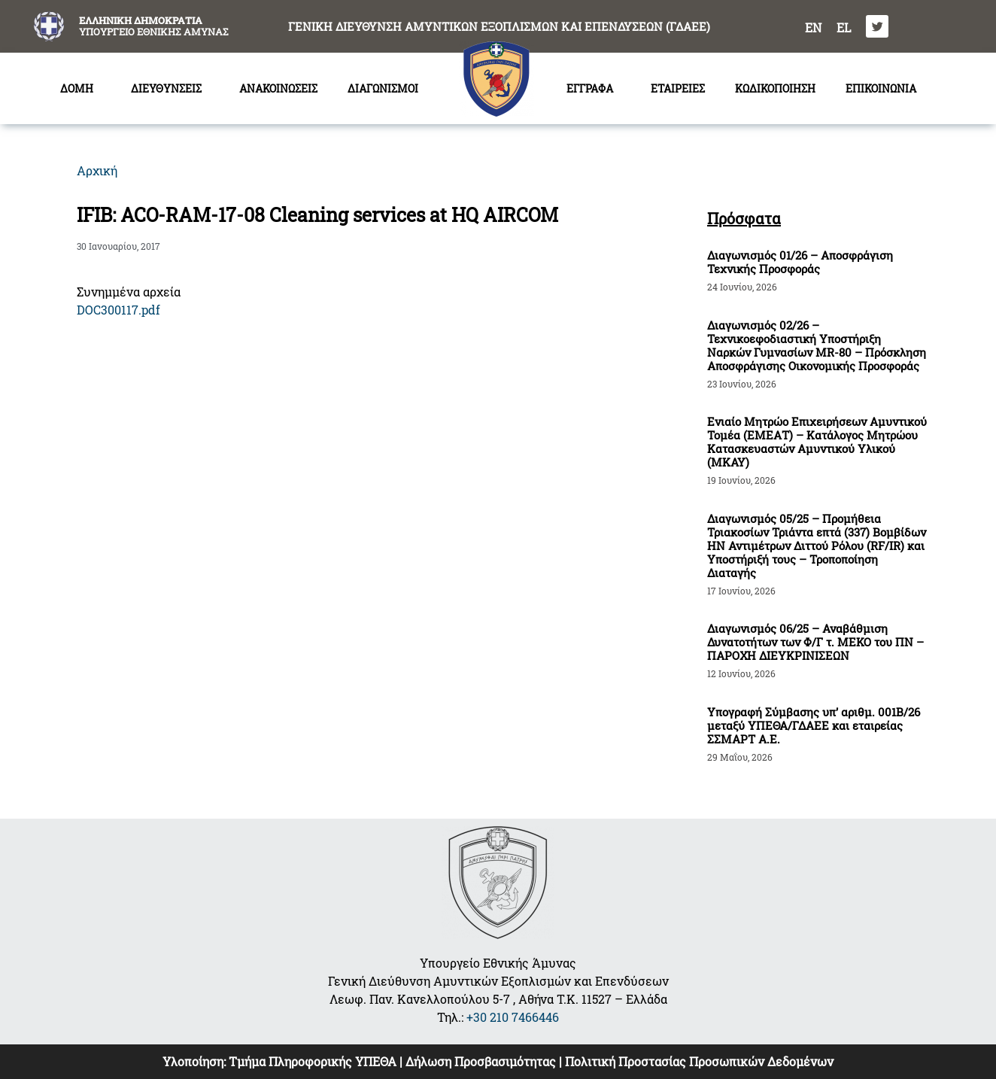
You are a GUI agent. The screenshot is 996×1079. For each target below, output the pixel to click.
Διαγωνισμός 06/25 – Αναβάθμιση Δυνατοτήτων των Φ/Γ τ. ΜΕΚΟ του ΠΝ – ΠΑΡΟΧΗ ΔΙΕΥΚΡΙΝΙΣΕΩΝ (815, 642)
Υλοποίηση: (195, 1061)
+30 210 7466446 (512, 1017)
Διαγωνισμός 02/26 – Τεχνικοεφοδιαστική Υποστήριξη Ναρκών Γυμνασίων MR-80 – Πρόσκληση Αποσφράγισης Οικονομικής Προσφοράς (816, 345)
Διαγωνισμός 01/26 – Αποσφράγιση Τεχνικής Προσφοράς (800, 262)
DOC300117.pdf (118, 310)
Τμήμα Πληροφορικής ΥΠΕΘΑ (312, 1061)
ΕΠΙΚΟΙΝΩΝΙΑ (881, 88)
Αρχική (97, 170)
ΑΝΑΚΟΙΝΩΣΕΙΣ (278, 88)
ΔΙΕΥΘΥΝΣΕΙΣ (170, 88)
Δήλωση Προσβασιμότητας (480, 1061)
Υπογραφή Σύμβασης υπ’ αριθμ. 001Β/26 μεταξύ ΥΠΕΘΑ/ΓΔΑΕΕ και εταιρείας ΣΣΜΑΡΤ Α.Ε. (813, 725)
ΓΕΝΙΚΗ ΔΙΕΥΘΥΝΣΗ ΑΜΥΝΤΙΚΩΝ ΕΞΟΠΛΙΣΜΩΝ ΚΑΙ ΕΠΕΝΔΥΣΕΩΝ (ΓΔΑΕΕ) (499, 26)
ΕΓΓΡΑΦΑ (593, 88)
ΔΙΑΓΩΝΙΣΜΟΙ (387, 88)
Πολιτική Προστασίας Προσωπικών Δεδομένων (699, 1061)
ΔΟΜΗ (80, 88)
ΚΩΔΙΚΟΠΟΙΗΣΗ (775, 88)
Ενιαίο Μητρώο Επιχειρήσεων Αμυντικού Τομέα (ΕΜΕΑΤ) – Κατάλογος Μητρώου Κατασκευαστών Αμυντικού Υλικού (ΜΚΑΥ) (817, 442)
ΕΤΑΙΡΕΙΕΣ (678, 88)
